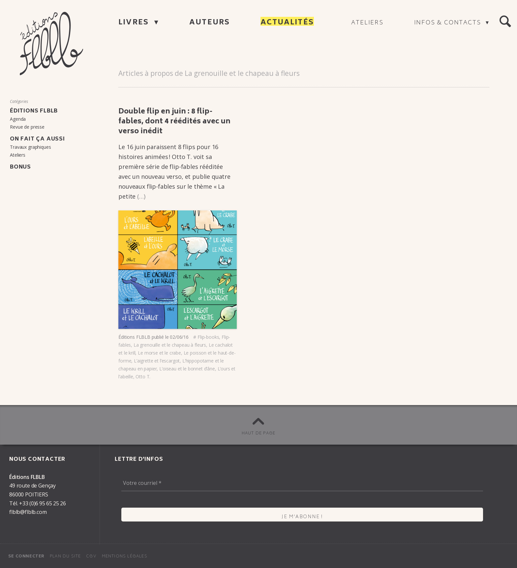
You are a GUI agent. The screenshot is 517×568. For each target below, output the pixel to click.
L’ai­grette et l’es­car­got (157, 361)
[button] (505, 22)
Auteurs (209, 23)
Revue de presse (27, 127)
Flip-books (208, 337)
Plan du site (65, 556)
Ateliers (367, 23)
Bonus (20, 167)
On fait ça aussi (37, 139)
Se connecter (26, 556)
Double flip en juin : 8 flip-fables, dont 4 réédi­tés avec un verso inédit (174, 122)
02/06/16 (179, 337)
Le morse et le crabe (159, 353)
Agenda (18, 119)
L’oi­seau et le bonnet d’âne (187, 368)
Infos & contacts (448, 23)
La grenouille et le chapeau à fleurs (170, 345)
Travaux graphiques (30, 147)
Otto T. (143, 376)
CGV (91, 556)
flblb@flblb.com (28, 512)
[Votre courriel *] (302, 483)
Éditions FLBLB (134, 337)
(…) (141, 196)
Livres (134, 23)
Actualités (287, 23)
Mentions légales (124, 556)
